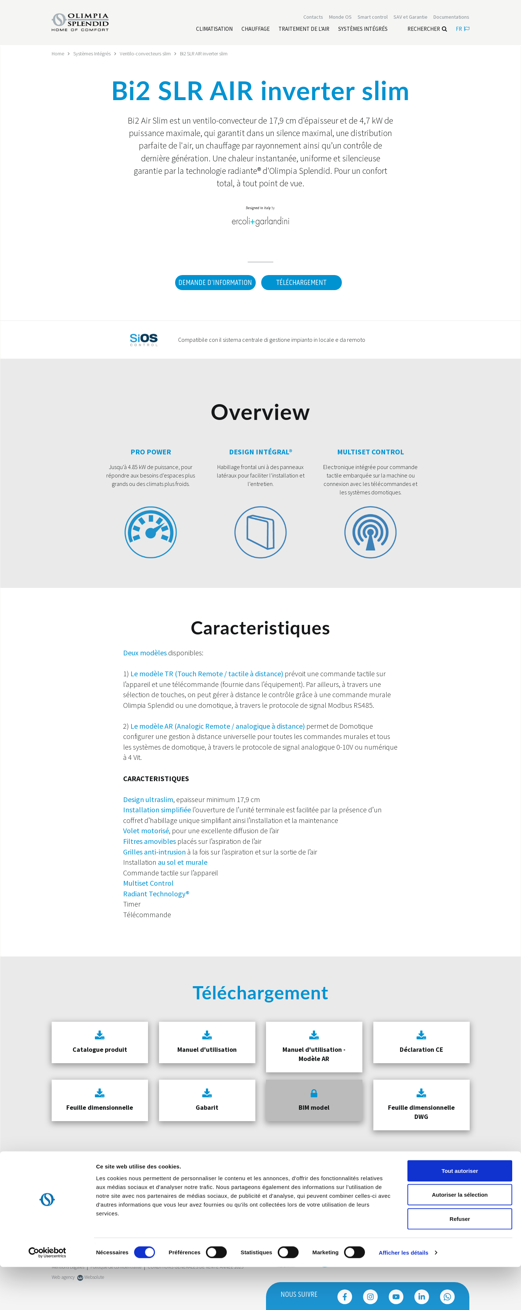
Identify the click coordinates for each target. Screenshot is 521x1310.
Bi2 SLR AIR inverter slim (204, 53)
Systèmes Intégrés (92, 53)
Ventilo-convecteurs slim (145, 53)
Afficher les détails (403, 1295)
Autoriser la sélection (460, 1238)
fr (462, 29)
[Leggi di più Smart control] (373, 17)
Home (58, 53)
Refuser (460, 1262)
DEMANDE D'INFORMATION (214, 282)
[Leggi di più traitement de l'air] (303, 29)
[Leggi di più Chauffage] (255, 29)
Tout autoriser (459, 1214)
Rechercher (427, 29)
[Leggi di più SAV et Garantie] (410, 17)
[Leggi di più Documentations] (451, 17)
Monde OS (340, 17)
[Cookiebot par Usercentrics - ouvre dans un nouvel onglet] (47, 1295)
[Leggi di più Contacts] (313, 17)
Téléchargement (301, 282)
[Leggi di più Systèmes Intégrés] (363, 29)
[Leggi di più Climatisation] (214, 29)
